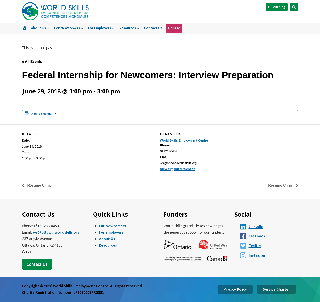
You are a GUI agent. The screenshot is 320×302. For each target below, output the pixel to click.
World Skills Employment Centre (184, 140)
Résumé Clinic (39, 185)
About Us (107, 238)
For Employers (111, 232)
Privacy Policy (235, 289)
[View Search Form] (294, 7)
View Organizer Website (177, 169)
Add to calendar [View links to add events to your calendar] (41, 113)
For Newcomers (112, 225)
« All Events (32, 61)
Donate (174, 28)
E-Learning (276, 7)
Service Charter (276, 289)
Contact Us (153, 28)
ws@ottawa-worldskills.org (56, 232)
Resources (108, 245)
